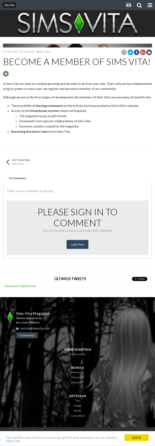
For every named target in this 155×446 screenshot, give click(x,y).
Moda (77, 410)
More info (13, 442)
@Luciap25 (44, 51)
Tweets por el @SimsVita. (20, 286)
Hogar (77, 405)
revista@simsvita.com (34, 328)
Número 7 (77, 382)
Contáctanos (27, 335)
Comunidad (77, 415)
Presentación (77, 354)
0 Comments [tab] (17, 178)
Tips (77, 400)
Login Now (77, 244)
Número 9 (77, 372)
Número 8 (77, 377)
